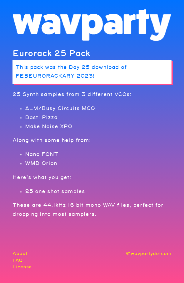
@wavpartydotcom (149, 253)
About (19, 253)
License (22, 267)
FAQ (17, 260)
